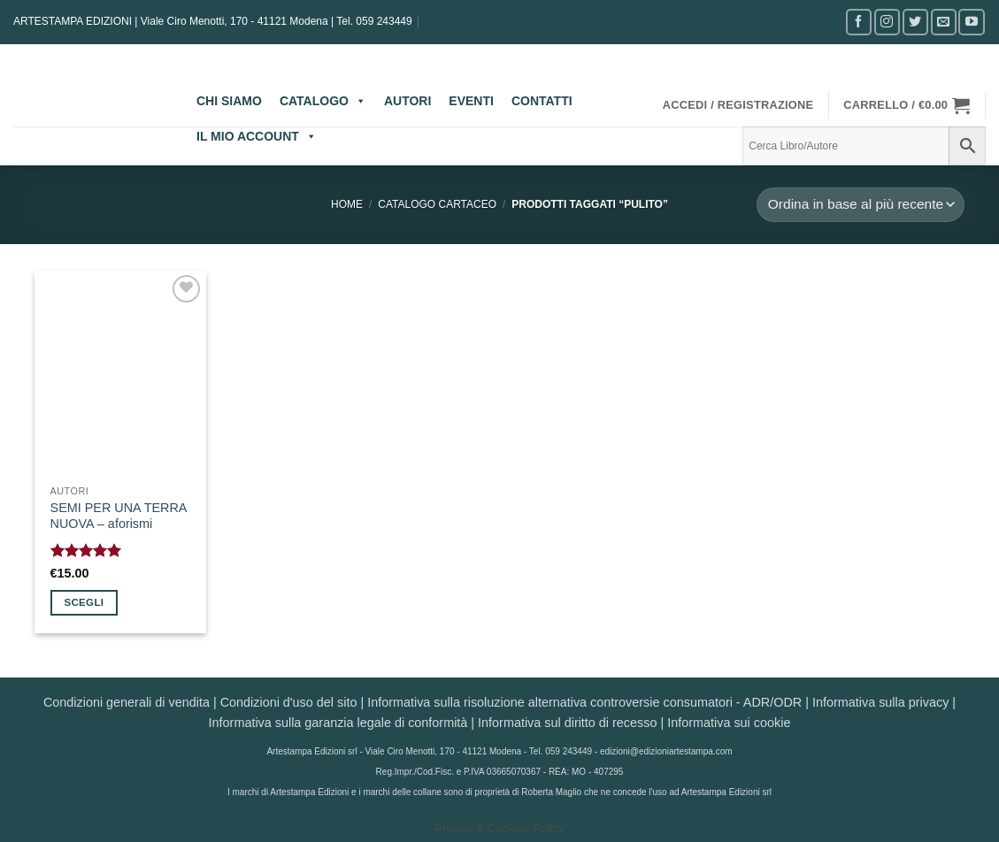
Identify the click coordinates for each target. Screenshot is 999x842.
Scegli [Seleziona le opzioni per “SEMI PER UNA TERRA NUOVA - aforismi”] (84, 602)
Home (347, 204)
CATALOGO (323, 101)
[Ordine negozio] (860, 205)
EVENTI (471, 101)
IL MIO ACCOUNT (256, 136)
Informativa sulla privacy (880, 702)
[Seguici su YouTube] (971, 21)
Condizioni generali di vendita (126, 702)
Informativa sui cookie (728, 723)
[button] (738, 105)
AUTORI (407, 101)
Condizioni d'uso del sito (288, 702)
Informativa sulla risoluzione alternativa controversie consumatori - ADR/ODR (584, 702)
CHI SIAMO (229, 101)
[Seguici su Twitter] (915, 21)
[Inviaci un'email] (944, 21)
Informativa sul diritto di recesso (567, 723)
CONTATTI (542, 101)
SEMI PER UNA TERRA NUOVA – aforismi (118, 516)
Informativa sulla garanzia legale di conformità (338, 723)
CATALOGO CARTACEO (437, 204)
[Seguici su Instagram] (887, 21)
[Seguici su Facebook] (859, 21)
